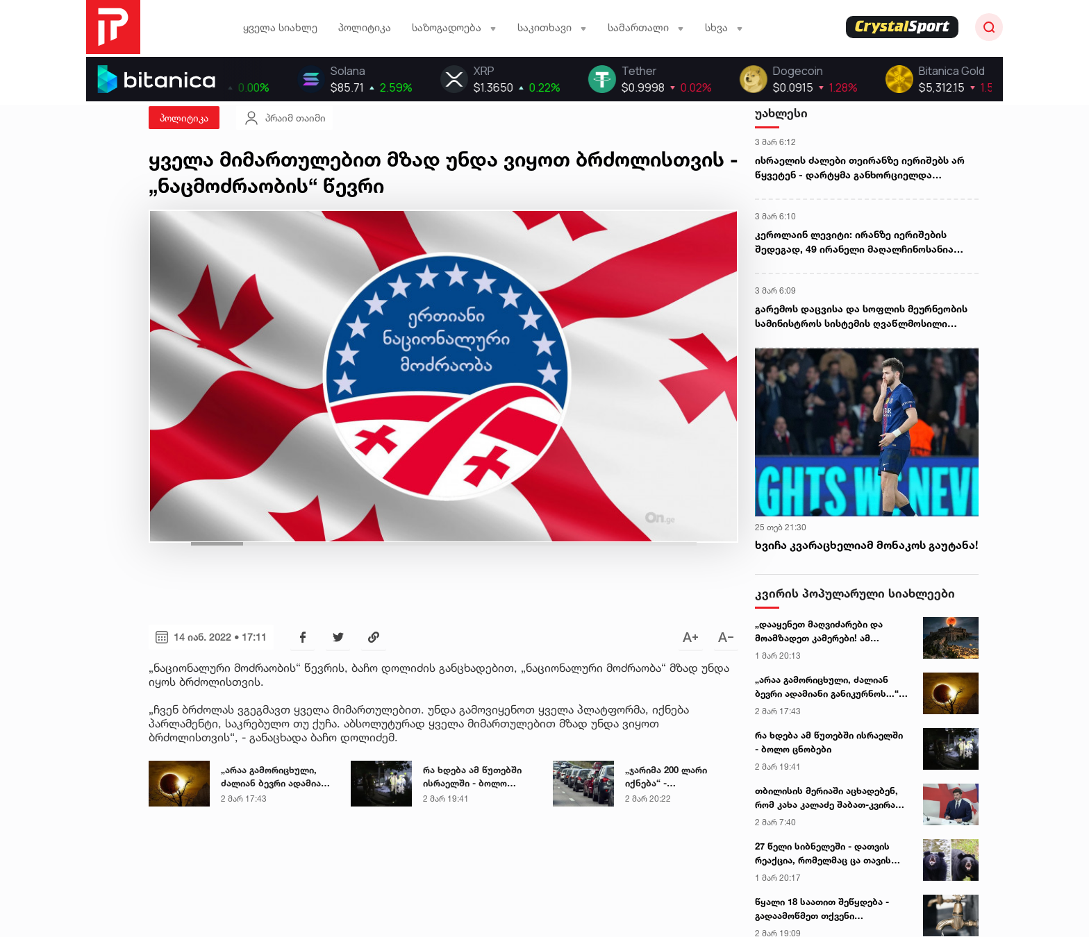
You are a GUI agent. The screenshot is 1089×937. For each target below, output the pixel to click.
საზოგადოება (454, 27)
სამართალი (646, 27)
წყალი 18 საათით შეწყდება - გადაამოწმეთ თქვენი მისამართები (822, 909)
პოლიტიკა (364, 27)
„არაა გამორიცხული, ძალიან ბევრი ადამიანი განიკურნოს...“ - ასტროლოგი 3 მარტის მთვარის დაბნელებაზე (830, 687)
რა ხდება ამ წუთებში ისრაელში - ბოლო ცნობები (829, 741)
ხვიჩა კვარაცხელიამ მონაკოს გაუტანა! (866, 545)
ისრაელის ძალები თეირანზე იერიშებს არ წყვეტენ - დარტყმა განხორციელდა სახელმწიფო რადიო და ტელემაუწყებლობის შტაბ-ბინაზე (867, 168)
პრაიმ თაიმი (284, 118)
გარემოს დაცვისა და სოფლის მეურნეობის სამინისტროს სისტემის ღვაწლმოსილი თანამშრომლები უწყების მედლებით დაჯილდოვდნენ (861, 316)
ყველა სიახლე (280, 27)
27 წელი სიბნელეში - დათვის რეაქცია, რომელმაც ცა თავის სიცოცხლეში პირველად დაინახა (830, 854)
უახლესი (781, 112)
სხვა (724, 27)
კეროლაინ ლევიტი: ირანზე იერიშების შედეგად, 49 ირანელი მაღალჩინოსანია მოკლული (854, 242)
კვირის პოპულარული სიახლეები (855, 593)
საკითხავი (552, 27)
